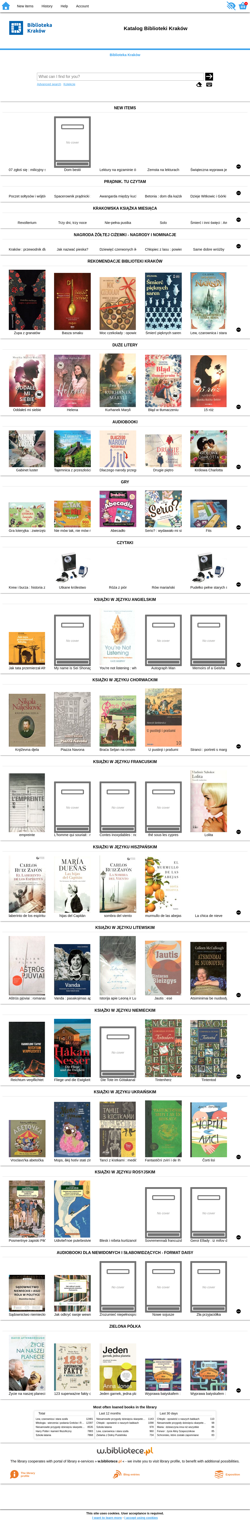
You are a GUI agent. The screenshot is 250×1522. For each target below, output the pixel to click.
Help (64, 6)
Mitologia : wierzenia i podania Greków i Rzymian (63, 1423)
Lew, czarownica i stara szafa (52, 1419)
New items (25, 6)
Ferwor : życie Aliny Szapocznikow (176, 1431)
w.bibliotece (110, 1461)
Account (82, 6)
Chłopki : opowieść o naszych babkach (117, 1423)
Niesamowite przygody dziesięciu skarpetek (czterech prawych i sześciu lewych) (79, 1427)
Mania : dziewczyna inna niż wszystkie (178, 1427)
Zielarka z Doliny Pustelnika (111, 1435)
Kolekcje (69, 84)
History (47, 6)
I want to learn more (107, 1518)
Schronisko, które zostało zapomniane (178, 1435)
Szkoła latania (43, 1435)
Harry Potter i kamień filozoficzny (54, 1431)
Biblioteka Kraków (125, 55)
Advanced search (49, 84)
